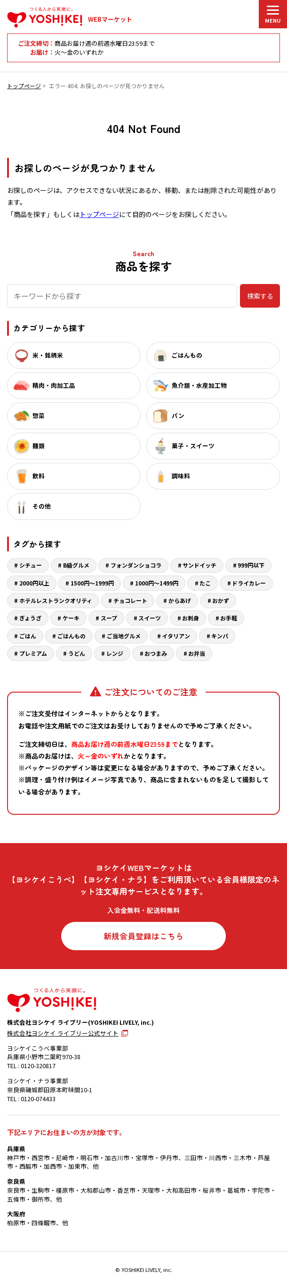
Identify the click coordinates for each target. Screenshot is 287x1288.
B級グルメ (76, 565)
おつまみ (155, 653)
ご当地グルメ (124, 636)
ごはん (27, 636)
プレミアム (33, 653)
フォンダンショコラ (136, 565)
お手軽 (228, 618)
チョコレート (130, 600)
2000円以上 (34, 583)
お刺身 (190, 618)
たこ (205, 583)
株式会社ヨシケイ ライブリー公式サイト (63, 1033)
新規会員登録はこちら (143, 936)
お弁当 (196, 653)
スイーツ (149, 618)
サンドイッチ (199, 565)
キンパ (219, 636)
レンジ (114, 653)
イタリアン (176, 636)
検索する (260, 296)
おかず (220, 600)
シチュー (30, 565)
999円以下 (251, 565)
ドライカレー (249, 583)
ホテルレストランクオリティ (55, 600)
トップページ (24, 86)
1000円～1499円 (156, 583)
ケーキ (71, 618)
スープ (109, 618)
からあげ (179, 600)
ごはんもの (71, 636)
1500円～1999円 (92, 583)
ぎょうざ (30, 618)
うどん (76, 653)
